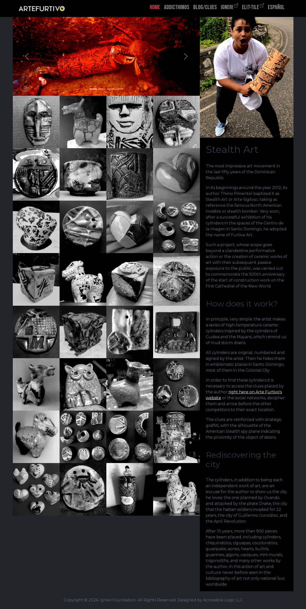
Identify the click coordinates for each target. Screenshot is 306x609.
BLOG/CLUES (205, 7)
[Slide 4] (119, 89)
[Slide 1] (93, 89)
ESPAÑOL (276, 7)
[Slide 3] (110, 89)
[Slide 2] (102, 89)
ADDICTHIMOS (176, 7)
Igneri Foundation (118, 600)
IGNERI (229, 7)
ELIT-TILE (253, 7)
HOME (155, 7)
